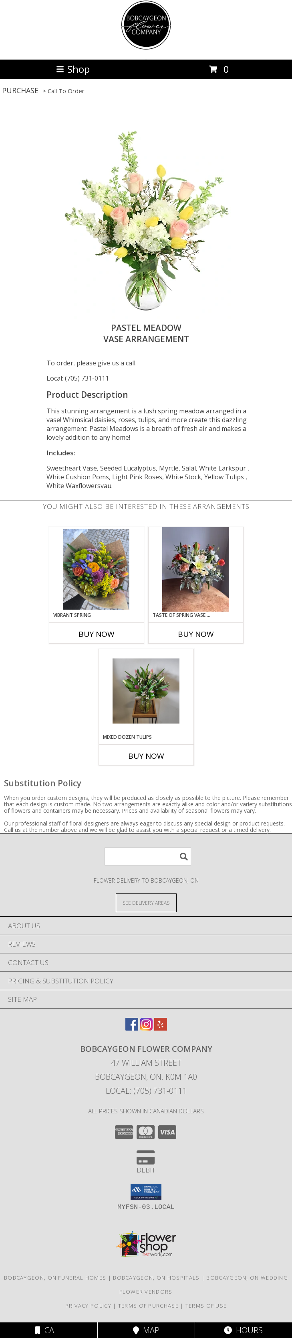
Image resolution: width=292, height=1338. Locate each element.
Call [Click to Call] (48, 1330)
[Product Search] (148, 856)
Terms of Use (206, 1305)
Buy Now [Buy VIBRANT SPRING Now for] (97, 634)
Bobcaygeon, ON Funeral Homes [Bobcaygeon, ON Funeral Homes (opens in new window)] (55, 1277)
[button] (146, 1192)
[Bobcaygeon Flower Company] (146, 48)
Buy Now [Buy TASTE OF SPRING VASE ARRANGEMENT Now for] (196, 634)
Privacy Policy (88, 1305)
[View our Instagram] (146, 1028)
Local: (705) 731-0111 (77, 378)
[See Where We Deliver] (146, 902)
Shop (73, 69)
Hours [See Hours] (243, 1330)
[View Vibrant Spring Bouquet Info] (96, 569)
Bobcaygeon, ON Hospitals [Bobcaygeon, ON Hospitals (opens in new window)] (156, 1277)
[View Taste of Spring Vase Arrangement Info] (195, 569)
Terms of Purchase (148, 1305)
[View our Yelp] (160, 1028)
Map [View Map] (146, 1330)
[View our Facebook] (131, 1028)
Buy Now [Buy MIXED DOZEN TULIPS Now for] (146, 756)
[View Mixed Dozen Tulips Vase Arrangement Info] (146, 691)
